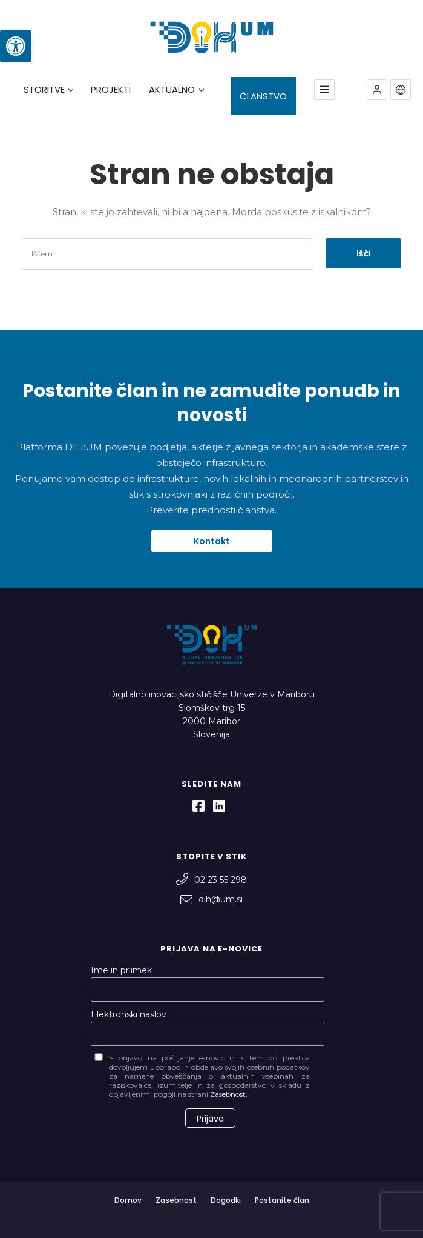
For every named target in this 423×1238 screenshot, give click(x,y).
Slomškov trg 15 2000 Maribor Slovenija (212, 721)
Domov (128, 1200)
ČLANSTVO (263, 96)
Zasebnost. (229, 1094)
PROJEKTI (111, 90)
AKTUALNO (176, 90)
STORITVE (48, 90)
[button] (15, 46)
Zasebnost (176, 1200)
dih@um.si (211, 899)
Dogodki (226, 1200)
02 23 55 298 (211, 879)
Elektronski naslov (128, 1014)
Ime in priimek (121, 970)
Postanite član (282, 1200)
